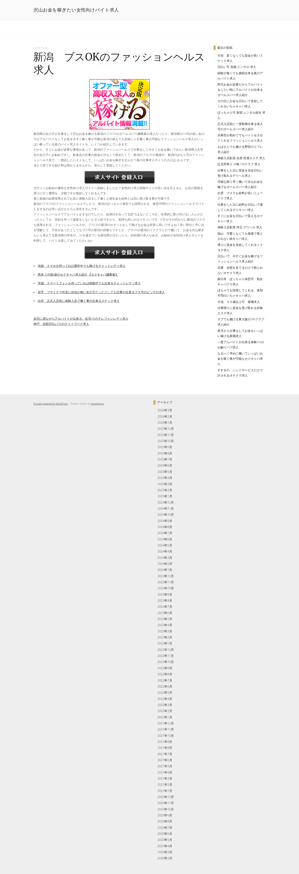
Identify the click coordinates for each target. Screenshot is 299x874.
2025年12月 (165, 428)
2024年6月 (164, 539)
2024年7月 (164, 533)
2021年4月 (164, 772)
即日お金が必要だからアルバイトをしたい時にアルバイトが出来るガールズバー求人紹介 (240, 89)
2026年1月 (164, 422)
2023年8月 (164, 600)
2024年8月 (164, 527)
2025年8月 (164, 453)
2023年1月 (164, 643)
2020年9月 (164, 815)
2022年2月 (164, 711)
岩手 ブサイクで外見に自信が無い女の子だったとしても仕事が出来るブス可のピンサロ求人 (101, 292)
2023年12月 (165, 576)
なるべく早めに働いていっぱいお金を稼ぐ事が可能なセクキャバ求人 (240, 358)
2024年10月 (165, 514)
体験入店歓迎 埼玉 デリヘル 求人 (239, 227)
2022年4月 (164, 699)
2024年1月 (164, 570)
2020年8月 (164, 821)
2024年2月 (164, 564)
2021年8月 (164, 748)
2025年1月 (164, 496)
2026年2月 (164, 416)
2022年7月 (164, 680)
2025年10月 (165, 441)
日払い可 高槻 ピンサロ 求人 (236, 67)
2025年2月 (164, 490)
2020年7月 (164, 827)
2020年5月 (164, 840)
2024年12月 (165, 502)
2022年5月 (164, 692)
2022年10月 (165, 662)
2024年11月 (165, 508)
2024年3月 (164, 558)
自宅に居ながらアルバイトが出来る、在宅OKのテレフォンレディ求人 (81, 318)
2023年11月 (165, 582)
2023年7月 (164, 606)
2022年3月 (164, 705)
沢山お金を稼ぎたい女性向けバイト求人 (76, 10)
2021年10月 (165, 735)
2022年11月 (165, 656)
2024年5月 (164, 545)
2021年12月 (165, 723)
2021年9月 (164, 742)
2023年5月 (164, 619)
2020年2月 (164, 858)
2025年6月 (164, 465)
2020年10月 (165, 809)
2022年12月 (165, 650)
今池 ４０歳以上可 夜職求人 (238, 302)
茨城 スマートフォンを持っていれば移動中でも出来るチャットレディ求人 (89, 283)
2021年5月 (164, 766)
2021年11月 (165, 729)
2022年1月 (164, 717)
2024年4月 (164, 551)
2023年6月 (164, 613)
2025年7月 (164, 459)
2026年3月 (164, 410)
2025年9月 (164, 447)
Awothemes (97, 403)
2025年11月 (165, 435)
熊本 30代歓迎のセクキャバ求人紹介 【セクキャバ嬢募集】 (78, 274)
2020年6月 (164, 834)
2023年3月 (164, 631)
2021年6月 (164, 760)
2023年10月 (165, 588)
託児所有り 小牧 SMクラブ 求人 (238, 164)
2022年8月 (164, 674)
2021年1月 (164, 791)
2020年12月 (165, 797)
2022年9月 (164, 668)
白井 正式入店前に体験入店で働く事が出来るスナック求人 (79, 301)
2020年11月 (165, 803)
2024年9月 (164, 521)
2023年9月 (164, 594)
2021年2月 (164, 784)
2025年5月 (164, 472)
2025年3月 (164, 484)
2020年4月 (164, 846)
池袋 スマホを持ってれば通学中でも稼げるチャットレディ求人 (82, 266)
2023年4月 (164, 625)
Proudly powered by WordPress (51, 403)
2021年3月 (164, 778)
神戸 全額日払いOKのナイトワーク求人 (61, 324)
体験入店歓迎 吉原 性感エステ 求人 (241, 158)
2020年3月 (164, 852)
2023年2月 (164, 637)
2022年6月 (164, 686)
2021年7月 (164, 754)
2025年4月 (164, 478)
